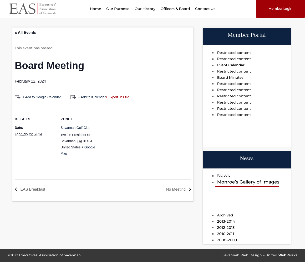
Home (95, 9)
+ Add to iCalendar (92, 97)
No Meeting (176, 189)
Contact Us (205, 9)
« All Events (25, 33)
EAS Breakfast (32, 189)
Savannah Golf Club (75, 128)
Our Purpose (117, 9)
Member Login (280, 8)
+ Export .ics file (117, 97)
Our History (145, 9)
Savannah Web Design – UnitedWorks (260, 255)
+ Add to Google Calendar (41, 97)
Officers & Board (175, 9)
